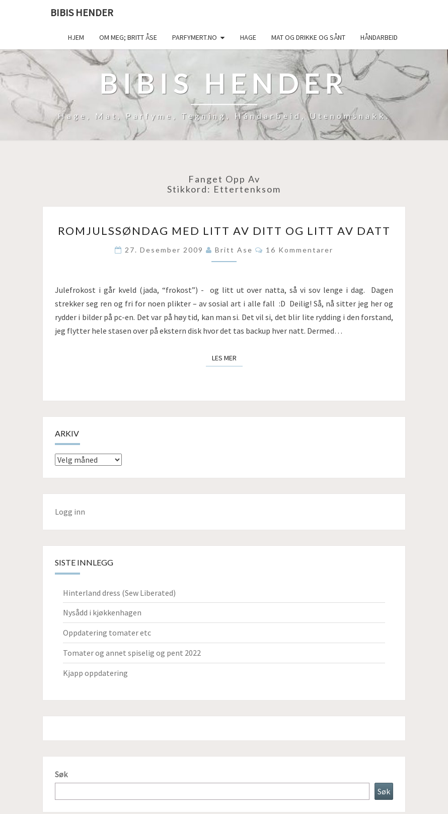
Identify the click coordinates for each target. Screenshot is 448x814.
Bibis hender (81, 12)
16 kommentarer (299, 249)
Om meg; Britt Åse (128, 37)
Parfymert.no (194, 37)
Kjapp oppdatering (95, 673)
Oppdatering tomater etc (107, 633)
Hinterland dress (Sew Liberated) (119, 593)
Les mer (227, 357)
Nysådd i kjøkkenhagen (102, 612)
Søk (61, 774)
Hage (248, 37)
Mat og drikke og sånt (308, 37)
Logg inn (70, 512)
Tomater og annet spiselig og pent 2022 (132, 653)
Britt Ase (234, 249)
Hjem (76, 37)
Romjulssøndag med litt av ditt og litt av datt (224, 230)
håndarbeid (379, 37)
